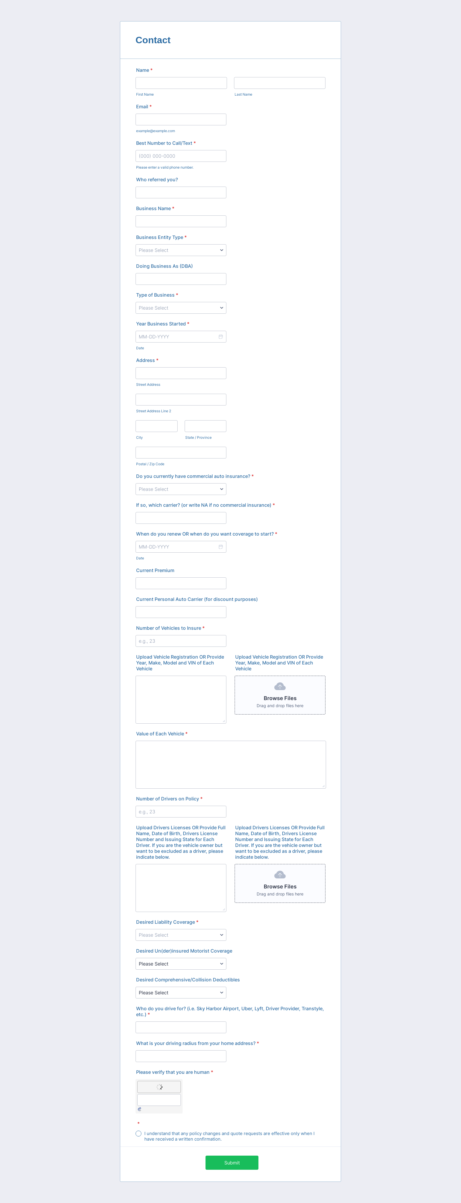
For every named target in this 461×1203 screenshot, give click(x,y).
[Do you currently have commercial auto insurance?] (181, 489)
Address (147, 360)
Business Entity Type (161, 237)
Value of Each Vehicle (162, 734)
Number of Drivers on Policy (169, 799)
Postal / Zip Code (150, 464)
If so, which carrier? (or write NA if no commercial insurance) (205, 505)
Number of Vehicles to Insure (170, 628)
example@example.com (155, 131)
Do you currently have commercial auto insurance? (195, 476)
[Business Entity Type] (181, 250)
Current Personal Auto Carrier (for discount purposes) (197, 599)
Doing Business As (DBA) (164, 266)
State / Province (198, 437)
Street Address (148, 384)
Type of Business (157, 295)
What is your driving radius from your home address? (197, 1043)
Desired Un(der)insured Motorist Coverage (184, 951)
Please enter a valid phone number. (164, 167)
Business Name (155, 208)
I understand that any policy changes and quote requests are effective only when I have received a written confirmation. (229, 1136)
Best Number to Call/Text (166, 143)
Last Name (243, 94)
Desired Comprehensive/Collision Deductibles (188, 980)
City (139, 437)
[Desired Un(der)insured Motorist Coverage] (181, 964)
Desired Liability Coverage (167, 922)
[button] (220, 337)
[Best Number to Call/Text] (181, 156)
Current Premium (155, 570)
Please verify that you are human (174, 1072)
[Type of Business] (181, 308)
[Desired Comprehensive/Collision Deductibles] (181, 992)
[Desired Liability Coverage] (181, 935)
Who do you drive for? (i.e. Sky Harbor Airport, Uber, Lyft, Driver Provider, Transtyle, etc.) (230, 1011)
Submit (232, 1163)
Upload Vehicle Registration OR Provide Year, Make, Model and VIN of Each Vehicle (180, 663)
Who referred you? (157, 179)
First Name (145, 94)
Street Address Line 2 (153, 411)
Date (140, 348)
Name (144, 70)
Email (144, 106)
